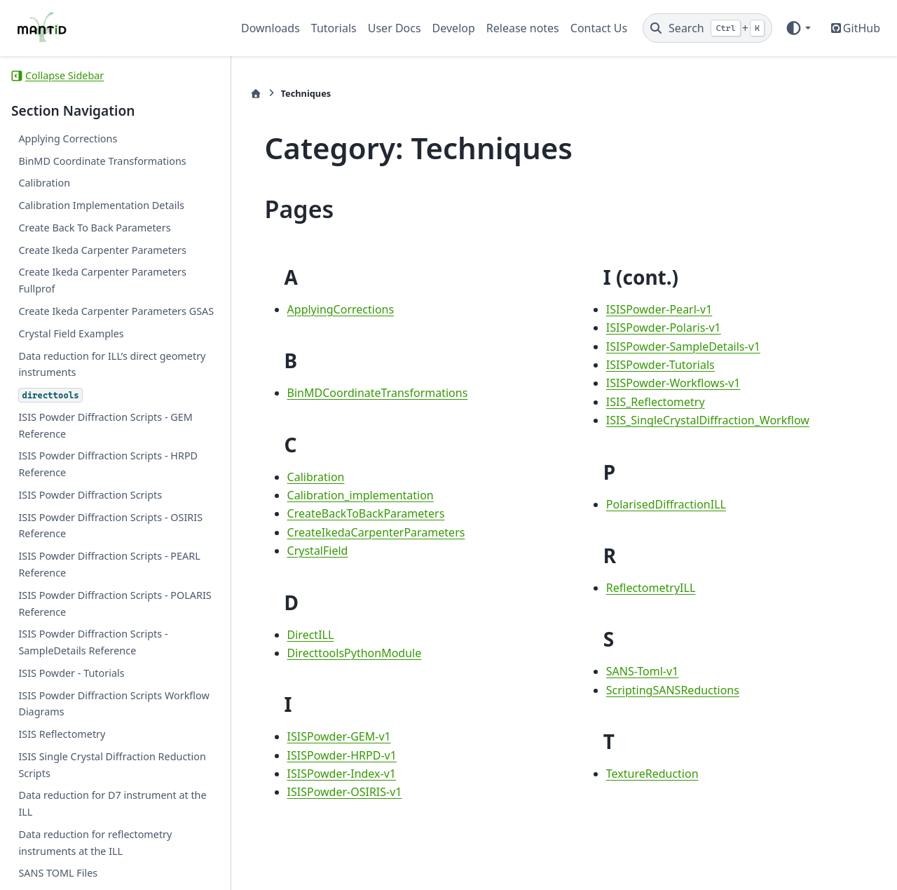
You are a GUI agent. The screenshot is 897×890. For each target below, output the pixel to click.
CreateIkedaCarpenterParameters (369, 532)
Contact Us (598, 28)
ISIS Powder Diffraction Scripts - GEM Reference (105, 425)
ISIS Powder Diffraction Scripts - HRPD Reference (108, 464)
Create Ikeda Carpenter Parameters (102, 250)
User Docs (394, 28)
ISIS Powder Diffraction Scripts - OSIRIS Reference (110, 526)
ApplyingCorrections (334, 309)
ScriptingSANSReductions (669, 690)
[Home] (248, 93)
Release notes (522, 28)
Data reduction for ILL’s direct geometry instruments (111, 364)
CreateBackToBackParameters (359, 513)
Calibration (44, 182)
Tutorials (334, 28)
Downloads (270, 28)
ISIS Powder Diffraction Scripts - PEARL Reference (109, 564)
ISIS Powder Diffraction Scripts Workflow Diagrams (113, 704)
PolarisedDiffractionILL (663, 504)
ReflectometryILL (647, 587)
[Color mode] (798, 28)
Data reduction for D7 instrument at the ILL (112, 803)
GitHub (861, 28)
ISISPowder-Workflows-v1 (670, 383)
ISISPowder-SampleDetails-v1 (680, 346)
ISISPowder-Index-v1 (334, 773)
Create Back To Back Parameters (94, 227)
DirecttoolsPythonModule (347, 653)
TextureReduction (649, 773)
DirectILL (303, 634)
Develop (453, 28)
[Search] (707, 28)
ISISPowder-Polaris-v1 (660, 327)
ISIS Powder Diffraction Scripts (90, 494)
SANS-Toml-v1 (639, 671)
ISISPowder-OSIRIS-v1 (337, 792)
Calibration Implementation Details (101, 205)
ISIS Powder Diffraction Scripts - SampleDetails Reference (92, 642)
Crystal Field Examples (70, 333)
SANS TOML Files (57, 872)
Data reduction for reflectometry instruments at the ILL (95, 843)
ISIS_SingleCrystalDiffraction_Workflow (704, 420)
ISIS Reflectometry (61, 734)
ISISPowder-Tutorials (657, 364)
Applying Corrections (67, 138)
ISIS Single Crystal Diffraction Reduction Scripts (111, 765)
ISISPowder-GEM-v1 (332, 736)
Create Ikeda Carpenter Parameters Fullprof (102, 280)
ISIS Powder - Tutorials (71, 673)
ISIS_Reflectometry (652, 402)
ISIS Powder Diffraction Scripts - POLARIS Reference (114, 603)
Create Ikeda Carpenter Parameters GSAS (116, 311)
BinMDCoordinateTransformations (370, 392)
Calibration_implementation (353, 495)
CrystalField (310, 550)
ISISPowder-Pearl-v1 (656, 309)
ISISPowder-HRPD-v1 (335, 755)
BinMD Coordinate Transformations (102, 161)
